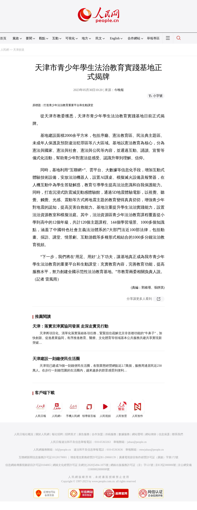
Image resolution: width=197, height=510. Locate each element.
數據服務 (124, 434)
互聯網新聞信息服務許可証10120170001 (43, 457)
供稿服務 (110, 434)
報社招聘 (57, 434)
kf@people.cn (63, 449)
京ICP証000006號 (165, 465)
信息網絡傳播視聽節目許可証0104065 (28, 465)
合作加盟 (97, 434)
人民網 (5, 49)
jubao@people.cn (137, 442)
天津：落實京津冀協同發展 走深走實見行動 (70, 326)
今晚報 (119, 90)
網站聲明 (137, 434)
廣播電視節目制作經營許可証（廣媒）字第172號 (148, 457)
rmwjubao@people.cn (151, 449)
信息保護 (164, 434)
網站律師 (150, 434)
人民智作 (137, 408)
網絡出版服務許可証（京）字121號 (132, 465)
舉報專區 (153, 38)
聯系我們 (177, 434)
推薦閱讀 (43, 316)
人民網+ (57, 408)
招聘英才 (70, 434)
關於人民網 (42, 434)
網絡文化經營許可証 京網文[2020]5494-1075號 (81, 465)
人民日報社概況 (23, 434)
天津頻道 (18, 49)
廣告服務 (83, 434)
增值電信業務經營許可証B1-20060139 (93, 457)
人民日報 (40, 408)
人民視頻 (105, 408)
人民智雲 (121, 408)
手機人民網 (73, 408)
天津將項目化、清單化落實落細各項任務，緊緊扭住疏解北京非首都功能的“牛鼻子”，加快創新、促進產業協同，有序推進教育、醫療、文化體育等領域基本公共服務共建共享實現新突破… (97, 337)
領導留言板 (89, 408)
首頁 (3, 38)
